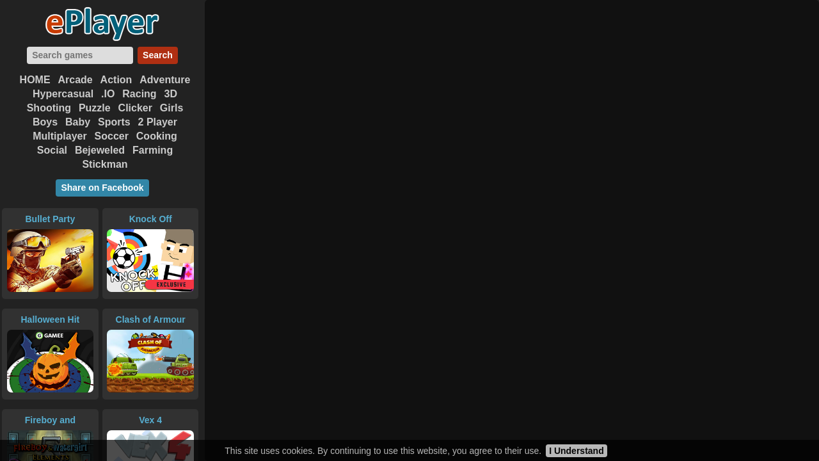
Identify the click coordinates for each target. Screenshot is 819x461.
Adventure (164, 79)
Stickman (104, 164)
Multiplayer (59, 136)
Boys (45, 122)
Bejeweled (100, 150)
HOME (35, 79)
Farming (152, 150)
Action (116, 79)
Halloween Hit (49, 319)
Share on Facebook (102, 187)
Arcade (75, 79)
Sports (114, 122)
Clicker (135, 107)
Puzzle (95, 107)
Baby (77, 122)
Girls (171, 107)
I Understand (576, 451)
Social (52, 150)
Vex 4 (150, 420)
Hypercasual (63, 93)
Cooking (156, 136)
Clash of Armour (151, 319)
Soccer (112, 136)
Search (158, 55)
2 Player (157, 122)
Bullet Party (50, 219)
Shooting (49, 107)
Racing (139, 93)
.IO (108, 93)
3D (170, 93)
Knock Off (150, 219)
